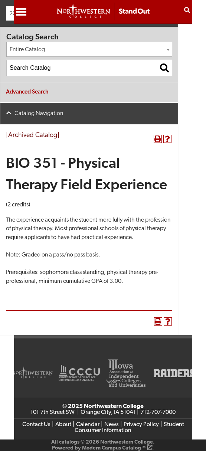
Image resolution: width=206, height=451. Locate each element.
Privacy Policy (141, 425)
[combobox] (89, 49)
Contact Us (36, 425)
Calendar (87, 425)
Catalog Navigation (38, 114)
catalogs (69, 442)
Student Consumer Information (129, 428)
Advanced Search (27, 92)
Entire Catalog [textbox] (27, 50)
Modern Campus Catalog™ (113, 448)
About (63, 425)
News (111, 425)
